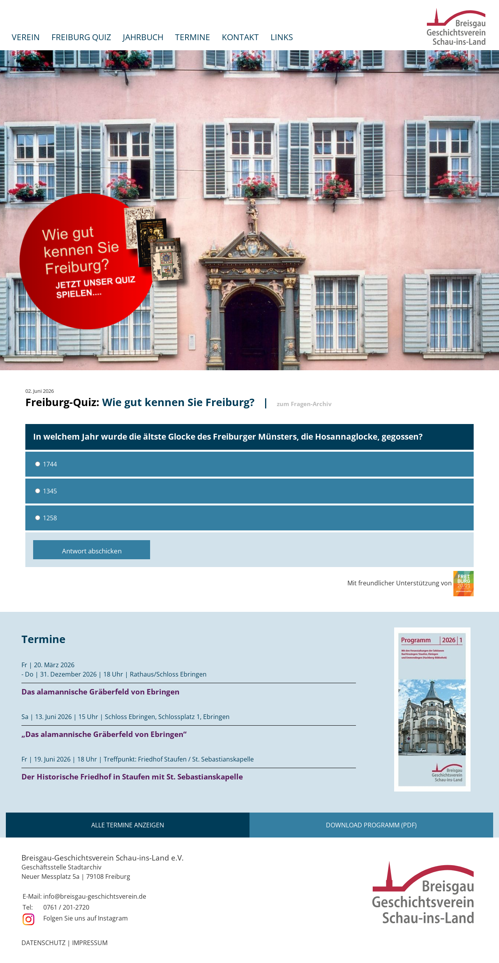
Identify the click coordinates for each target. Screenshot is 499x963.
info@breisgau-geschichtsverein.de (94, 896)
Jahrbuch (143, 36)
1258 (46, 518)
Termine (192, 36)
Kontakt (240, 36)
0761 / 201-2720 (66, 907)
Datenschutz (43, 942)
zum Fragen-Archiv (304, 404)
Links (282, 36)
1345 (46, 491)
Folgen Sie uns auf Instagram (85, 918)
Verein (26, 36)
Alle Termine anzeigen (127, 825)
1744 (46, 464)
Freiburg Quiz (81, 36)
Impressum (90, 942)
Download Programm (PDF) (371, 825)
